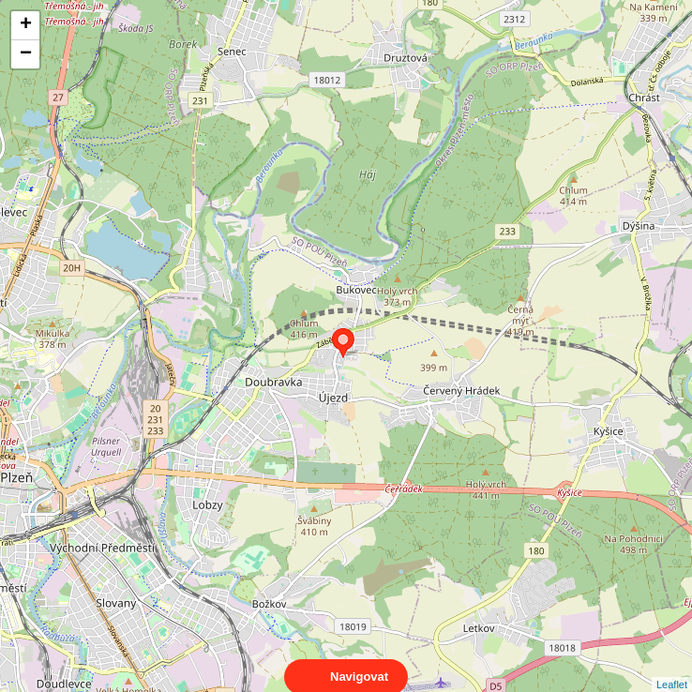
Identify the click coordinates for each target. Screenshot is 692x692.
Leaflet (671, 667)
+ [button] (26, 25)
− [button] (26, 54)
